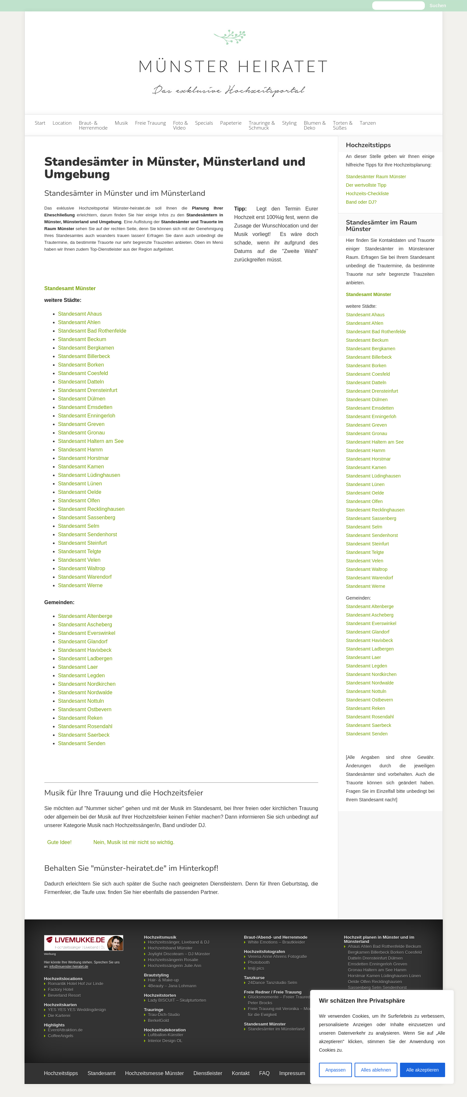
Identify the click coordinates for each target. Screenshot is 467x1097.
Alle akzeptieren (422, 1070)
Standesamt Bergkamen (86, 348)
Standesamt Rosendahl (85, 726)
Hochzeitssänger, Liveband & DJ (178, 942)
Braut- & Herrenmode (93, 125)
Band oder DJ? (361, 202)
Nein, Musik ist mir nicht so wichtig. (134, 842)
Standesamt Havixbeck (85, 650)
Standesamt (101, 1073)
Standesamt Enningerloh (86, 415)
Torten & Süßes (343, 125)
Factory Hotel (60, 989)
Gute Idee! (59, 842)
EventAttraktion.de (65, 1029)
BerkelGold (158, 1020)
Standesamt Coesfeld (83, 373)
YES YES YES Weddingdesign (77, 1009)
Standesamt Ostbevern (85, 709)
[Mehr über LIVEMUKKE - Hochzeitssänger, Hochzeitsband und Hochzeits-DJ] (83, 949)
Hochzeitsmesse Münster (154, 1073)
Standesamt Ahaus (80, 314)
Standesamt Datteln (81, 381)
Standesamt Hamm (80, 449)
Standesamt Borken (81, 365)
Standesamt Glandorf (83, 641)
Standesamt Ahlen (79, 322)
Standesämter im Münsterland (276, 1028)
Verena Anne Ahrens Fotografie (277, 956)
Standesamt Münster (70, 288)
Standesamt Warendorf (85, 577)
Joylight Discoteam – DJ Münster (179, 953)
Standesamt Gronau (81, 432)
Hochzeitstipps (61, 1073)
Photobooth (259, 962)
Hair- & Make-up (163, 980)
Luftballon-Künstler (165, 1034)
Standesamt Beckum (82, 339)
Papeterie (231, 122)
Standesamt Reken (80, 718)
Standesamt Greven (81, 424)
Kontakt (240, 1073)
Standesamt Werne (80, 585)
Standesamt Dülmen (82, 398)
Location (62, 122)
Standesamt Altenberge (85, 616)
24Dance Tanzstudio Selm (272, 982)
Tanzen (368, 122)
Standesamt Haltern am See (91, 441)
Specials (204, 122)
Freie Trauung (150, 122)
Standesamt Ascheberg (85, 624)
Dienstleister (207, 1073)
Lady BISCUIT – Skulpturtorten (177, 1000)
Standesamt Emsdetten (85, 407)
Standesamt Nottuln (81, 701)
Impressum (292, 1073)
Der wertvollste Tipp (366, 185)
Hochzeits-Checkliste (367, 193)
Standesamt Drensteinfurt (87, 390)
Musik (121, 122)
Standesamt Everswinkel (86, 633)
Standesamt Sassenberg (86, 517)
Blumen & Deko (315, 125)
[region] (382, 1037)
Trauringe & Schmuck (262, 125)
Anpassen (335, 1070)
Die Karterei (59, 1015)
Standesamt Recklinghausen (91, 509)
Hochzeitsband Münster (170, 948)
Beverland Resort (64, 995)
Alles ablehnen (376, 1070)
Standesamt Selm (78, 526)
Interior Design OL (165, 1040)
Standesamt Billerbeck (84, 356)
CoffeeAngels (61, 1035)
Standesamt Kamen (81, 466)
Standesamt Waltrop (81, 568)
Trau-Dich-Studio (164, 1014)
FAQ (264, 1073)
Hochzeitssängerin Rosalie (173, 959)
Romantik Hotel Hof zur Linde (76, 983)
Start (40, 122)
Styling (289, 122)
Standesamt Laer (78, 667)
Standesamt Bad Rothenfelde (92, 331)
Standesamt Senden (82, 743)
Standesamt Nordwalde (85, 692)
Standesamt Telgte (79, 551)
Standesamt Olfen (79, 500)
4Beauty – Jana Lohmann (172, 985)
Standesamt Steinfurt (82, 543)
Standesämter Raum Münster (376, 176)
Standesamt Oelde (80, 492)
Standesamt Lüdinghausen (89, 475)
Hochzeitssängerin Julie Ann (174, 965)
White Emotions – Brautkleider (276, 942)
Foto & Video (180, 125)
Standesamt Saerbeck (83, 735)
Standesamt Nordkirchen (87, 684)
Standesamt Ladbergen (85, 658)
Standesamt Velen (79, 560)
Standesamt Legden (81, 675)
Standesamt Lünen (80, 483)
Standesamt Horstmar (83, 458)
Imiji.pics (256, 968)
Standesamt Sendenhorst (87, 534)
